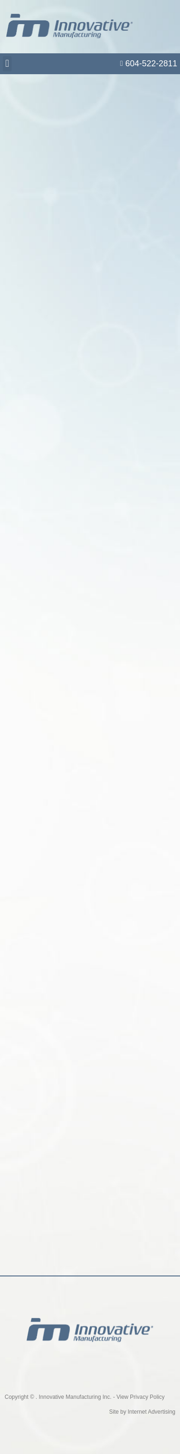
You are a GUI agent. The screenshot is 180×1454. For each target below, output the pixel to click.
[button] (7, 63)
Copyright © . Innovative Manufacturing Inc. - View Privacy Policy (85, 1397)
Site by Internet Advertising (142, 1412)
